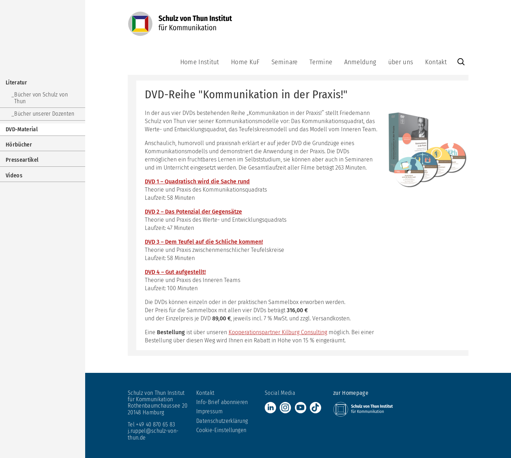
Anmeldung (360, 62)
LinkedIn (270, 407)
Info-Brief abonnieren (222, 402)
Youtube (300, 407)
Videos (14, 175)
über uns (400, 62)
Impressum (209, 411)
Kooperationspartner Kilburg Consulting (278, 332)
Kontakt (436, 62)
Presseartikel (22, 159)
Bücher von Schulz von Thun (41, 97)
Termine (320, 62)
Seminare (284, 62)
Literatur (16, 82)
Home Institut (199, 62)
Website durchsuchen (461, 62)
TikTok (315, 407)
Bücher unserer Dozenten (44, 113)
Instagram (285, 407)
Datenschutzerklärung (222, 421)
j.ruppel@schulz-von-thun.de (153, 434)
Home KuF (245, 62)
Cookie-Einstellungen (221, 430)
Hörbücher (19, 144)
